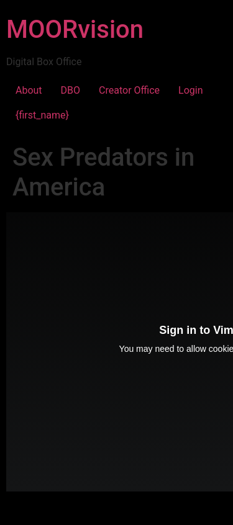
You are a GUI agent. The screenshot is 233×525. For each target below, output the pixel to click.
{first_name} (42, 115)
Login (190, 90)
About (29, 90)
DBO (70, 90)
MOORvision (75, 29)
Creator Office (129, 90)
